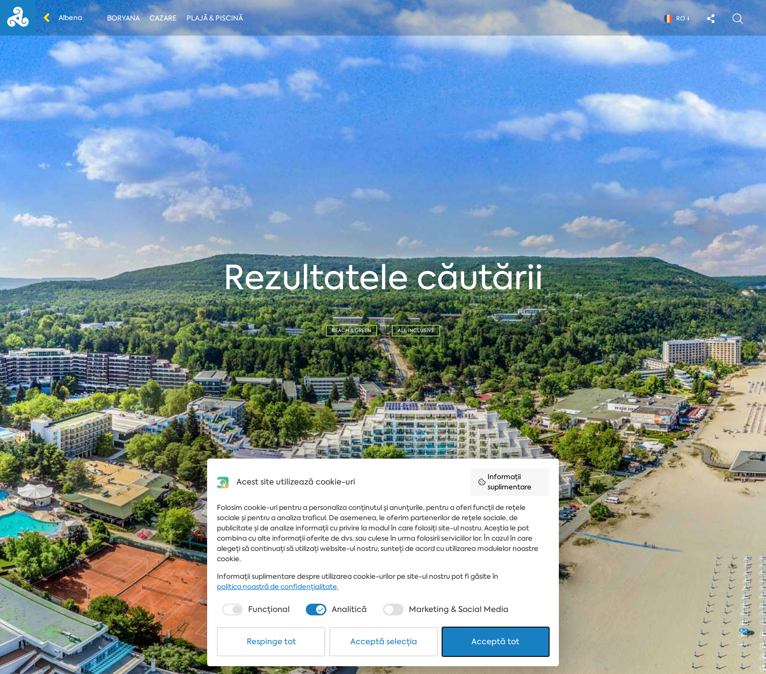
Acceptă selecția (383, 641)
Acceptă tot (495, 641)
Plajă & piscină (215, 18)
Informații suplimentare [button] (505, 481)
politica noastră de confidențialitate (277, 586)
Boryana (123, 18)
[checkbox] (255, 609)
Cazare (163, 18)
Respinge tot (271, 641)
